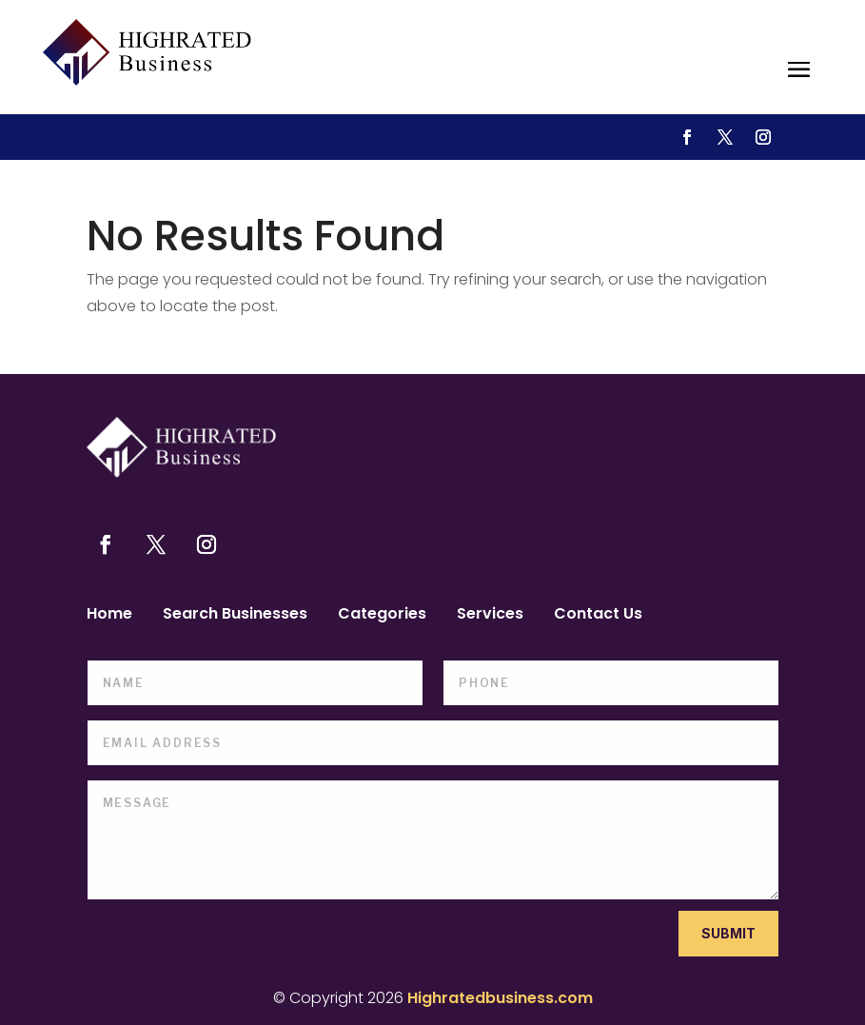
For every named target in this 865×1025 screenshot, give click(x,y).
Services (490, 615)
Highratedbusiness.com (500, 998)
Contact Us (598, 615)
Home (109, 615)
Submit (728, 933)
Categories (382, 615)
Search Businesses (235, 615)
